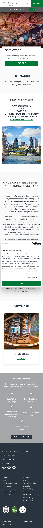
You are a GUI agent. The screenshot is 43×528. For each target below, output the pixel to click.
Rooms (4, 477)
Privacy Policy (28, 498)
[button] (37, 3)
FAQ (24, 480)
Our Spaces (6, 486)
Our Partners (27, 521)
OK (21, 283)
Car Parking (6, 521)
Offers (4, 480)
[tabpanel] (21, 145)
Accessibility (27, 486)
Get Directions (8, 463)
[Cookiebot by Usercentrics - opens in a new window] (32, 243)
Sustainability (28, 489)
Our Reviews (6, 524)
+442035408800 (8, 456)
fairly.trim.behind (8, 459)
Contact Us (27, 477)
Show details (32, 277)
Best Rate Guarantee (9, 492)
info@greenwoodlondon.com (21, 119)
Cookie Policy (28, 501)
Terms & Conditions (30, 483)
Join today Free (21, 437)
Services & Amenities (9, 495)
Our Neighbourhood (9, 483)
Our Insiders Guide (9, 489)
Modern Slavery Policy (31, 495)
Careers (26, 492)
